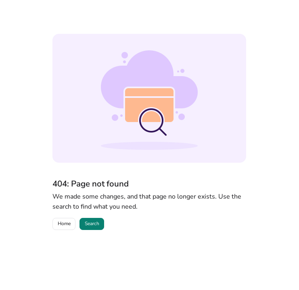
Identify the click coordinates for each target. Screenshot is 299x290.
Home (64, 223)
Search (92, 223)
